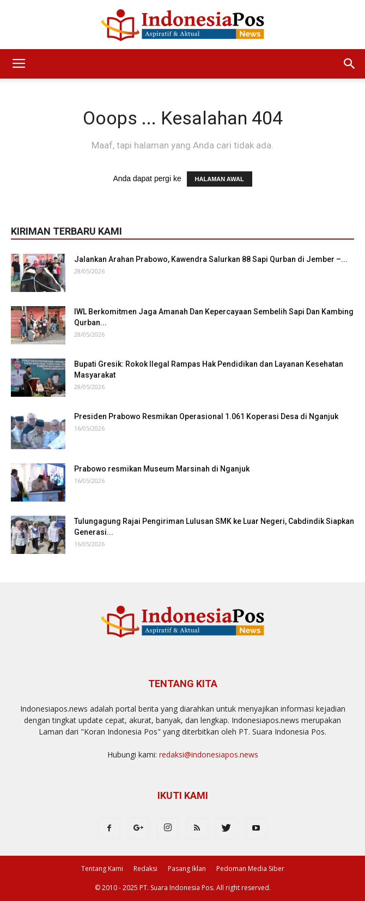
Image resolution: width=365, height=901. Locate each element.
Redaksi (145, 868)
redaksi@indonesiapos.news (208, 754)
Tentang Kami (102, 868)
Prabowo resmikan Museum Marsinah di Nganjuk (162, 468)
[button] (349, 64)
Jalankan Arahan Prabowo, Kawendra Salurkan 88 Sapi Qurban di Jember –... (211, 259)
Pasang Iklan (187, 868)
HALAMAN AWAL (219, 179)
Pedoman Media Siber (250, 868)
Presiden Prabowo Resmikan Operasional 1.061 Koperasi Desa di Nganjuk (206, 416)
